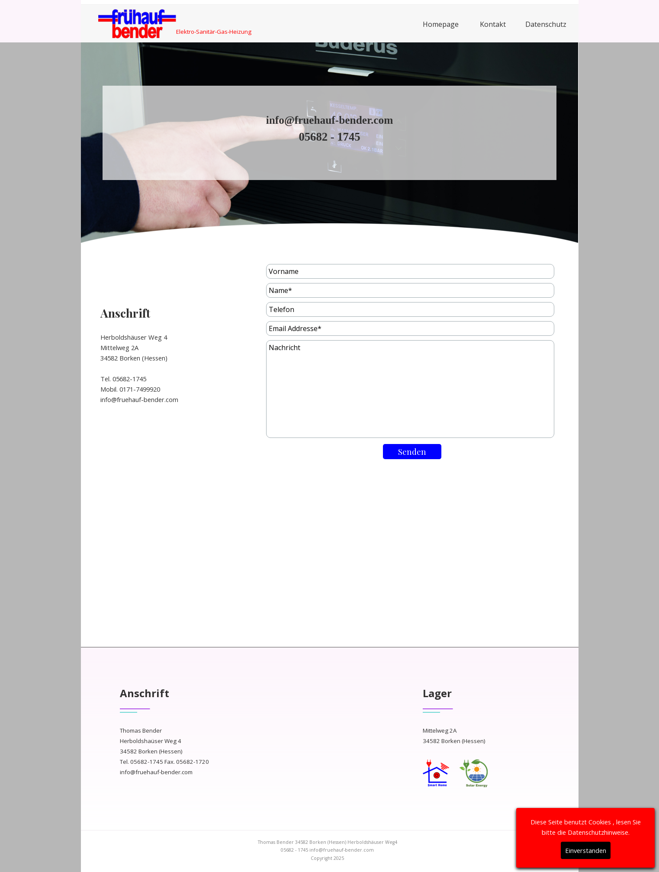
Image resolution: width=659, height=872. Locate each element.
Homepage (441, 24)
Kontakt (493, 24)
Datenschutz (545, 24)
